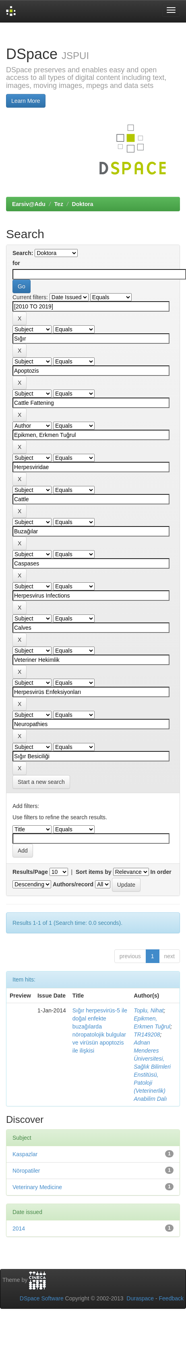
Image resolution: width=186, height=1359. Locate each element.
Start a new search (41, 782)
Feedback (171, 1298)
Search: (22, 253)
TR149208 (147, 1034)
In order (161, 872)
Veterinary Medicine (37, 1187)
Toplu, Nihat (148, 1010)
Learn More (25, 101)
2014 (18, 1228)
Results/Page (30, 872)
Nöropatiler (26, 1170)
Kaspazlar (24, 1154)
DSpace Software (42, 1298)
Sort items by (94, 872)
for (16, 263)
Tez (58, 204)
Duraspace (140, 1298)
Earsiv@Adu (28, 204)
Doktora (82, 204)
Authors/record (73, 884)
